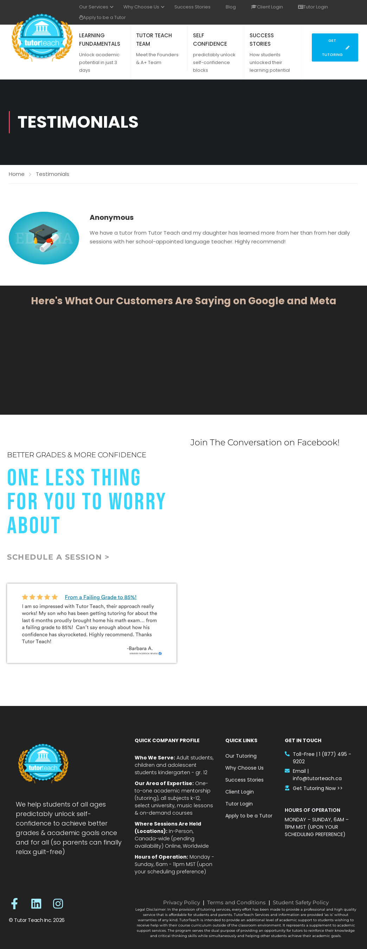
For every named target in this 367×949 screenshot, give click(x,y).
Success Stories (192, 7)
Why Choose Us (141, 7)
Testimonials (52, 174)
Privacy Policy (181, 902)
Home (17, 174)
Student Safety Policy (301, 902)
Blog (231, 7)
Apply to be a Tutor (102, 17)
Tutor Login (313, 7)
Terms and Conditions (236, 902)
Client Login (267, 7)
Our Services (93, 7)
